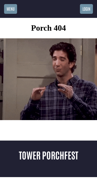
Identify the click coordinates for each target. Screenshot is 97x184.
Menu (11, 8)
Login (86, 8)
